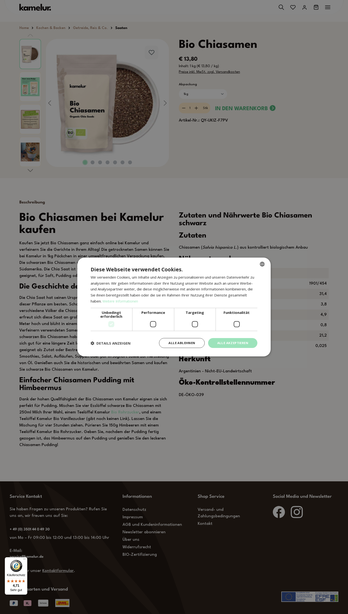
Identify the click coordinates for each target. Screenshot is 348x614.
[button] (110, 343)
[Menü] (24, 560)
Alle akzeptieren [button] (231, 342)
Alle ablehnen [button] (178, 342)
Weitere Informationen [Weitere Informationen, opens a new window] (121, 300)
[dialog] (174, 307)
